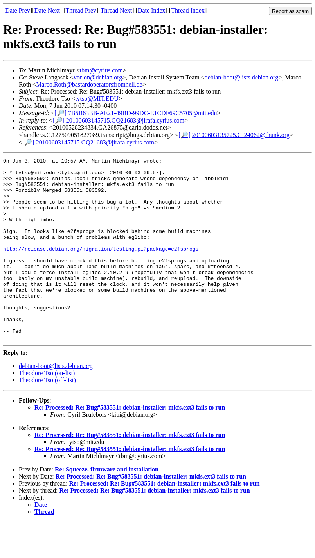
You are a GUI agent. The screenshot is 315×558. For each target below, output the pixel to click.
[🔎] (60, 113)
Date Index (152, 10)
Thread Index (188, 10)
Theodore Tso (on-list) (47, 409)
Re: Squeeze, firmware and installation (106, 505)
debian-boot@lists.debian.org (242, 77)
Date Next (47, 10)
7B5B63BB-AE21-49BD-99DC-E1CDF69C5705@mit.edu (142, 113)
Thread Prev (80, 10)
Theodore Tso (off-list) (47, 416)
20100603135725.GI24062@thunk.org (241, 135)
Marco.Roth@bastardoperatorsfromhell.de (89, 84)
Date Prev (17, 10)
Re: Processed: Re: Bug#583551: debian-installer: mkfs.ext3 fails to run (129, 444)
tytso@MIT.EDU (97, 98)
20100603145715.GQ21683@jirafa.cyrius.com (125, 120)
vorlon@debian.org (98, 77)
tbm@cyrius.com (101, 70)
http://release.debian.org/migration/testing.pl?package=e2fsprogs (100, 267)
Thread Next (116, 10)
